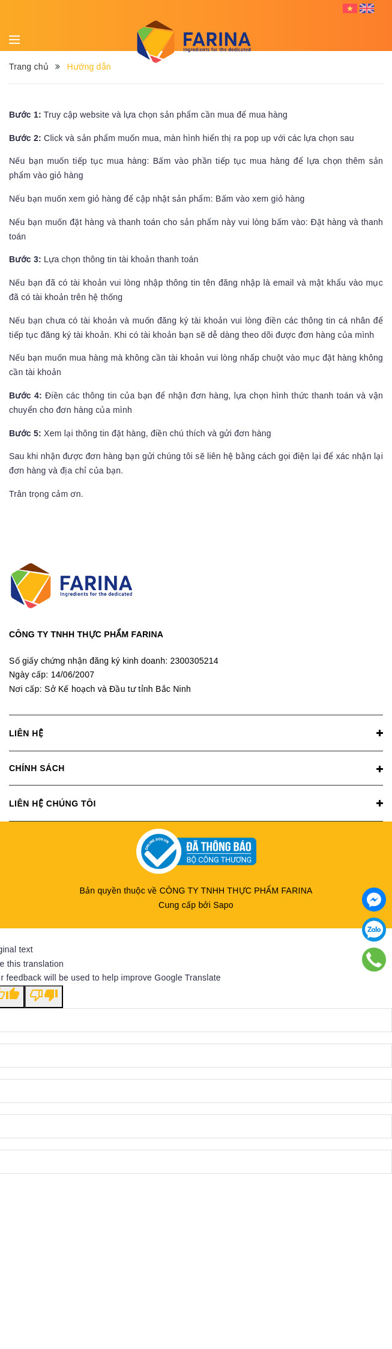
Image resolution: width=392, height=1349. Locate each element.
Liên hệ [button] (196, 733)
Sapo (223, 905)
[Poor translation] (44, 996)
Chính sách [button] (196, 769)
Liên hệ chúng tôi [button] (196, 804)
